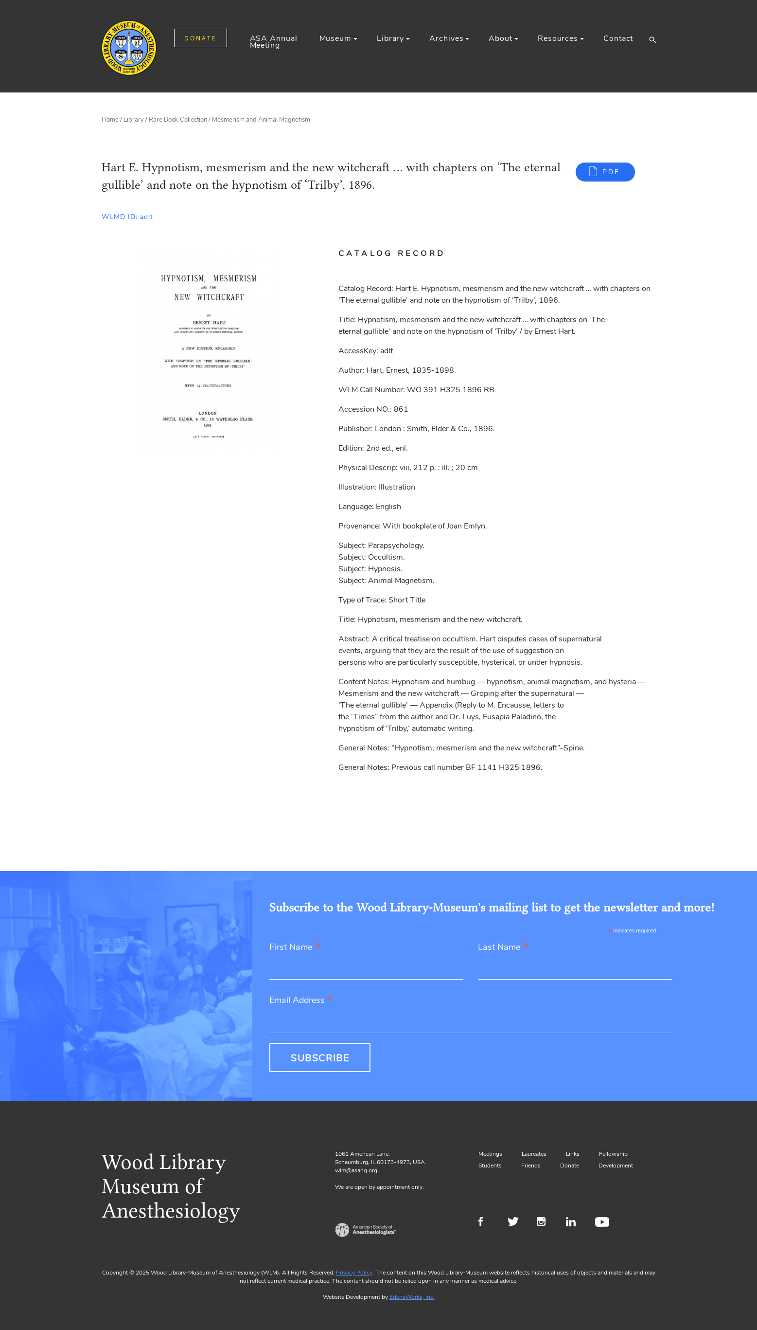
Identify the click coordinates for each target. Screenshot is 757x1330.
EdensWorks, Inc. (412, 1297)
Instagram (545, 1223)
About (500, 38)
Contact (618, 38)
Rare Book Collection (178, 119)
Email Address (301, 1000)
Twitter (516, 1223)
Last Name (503, 947)
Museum (335, 38)
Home (110, 119)
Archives (446, 38)
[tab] (403, 253)
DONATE (200, 38)
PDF (611, 172)
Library (390, 38)
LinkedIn (574, 1223)
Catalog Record (391, 253)
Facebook (486, 1223)
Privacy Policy (354, 1272)
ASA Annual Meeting (274, 42)
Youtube (603, 1223)
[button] (652, 39)
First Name (294, 947)
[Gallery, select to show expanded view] (209, 351)
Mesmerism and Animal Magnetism (261, 119)
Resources (558, 38)
